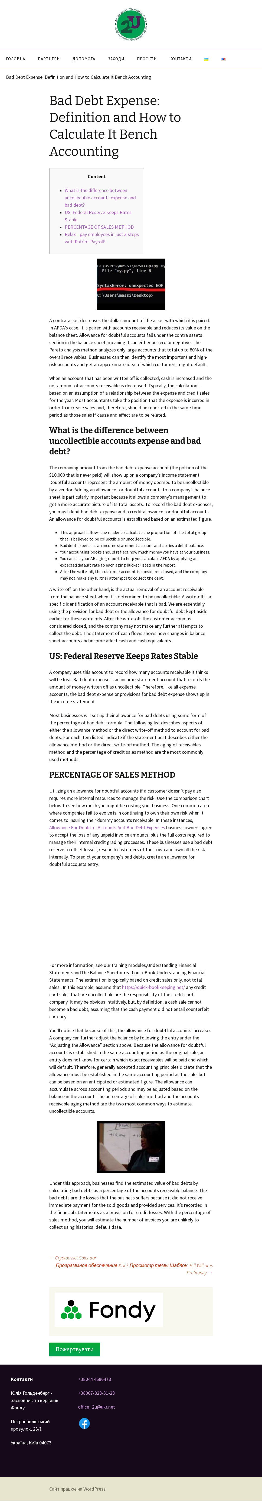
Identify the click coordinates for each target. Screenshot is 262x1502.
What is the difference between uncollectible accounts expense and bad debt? (100, 197)
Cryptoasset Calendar (72, 1258)
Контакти (180, 58)
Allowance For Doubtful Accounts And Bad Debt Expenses (107, 827)
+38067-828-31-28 (96, 1393)
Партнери (49, 58)
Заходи (116, 58)
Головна (15, 58)
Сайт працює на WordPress (77, 1489)
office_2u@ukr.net (96, 1407)
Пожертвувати (75, 1349)
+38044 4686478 (94, 1379)
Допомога (84, 58)
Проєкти (147, 58)
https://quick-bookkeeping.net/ (153, 987)
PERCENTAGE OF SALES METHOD (99, 227)
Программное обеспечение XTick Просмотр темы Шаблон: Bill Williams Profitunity (134, 1269)
